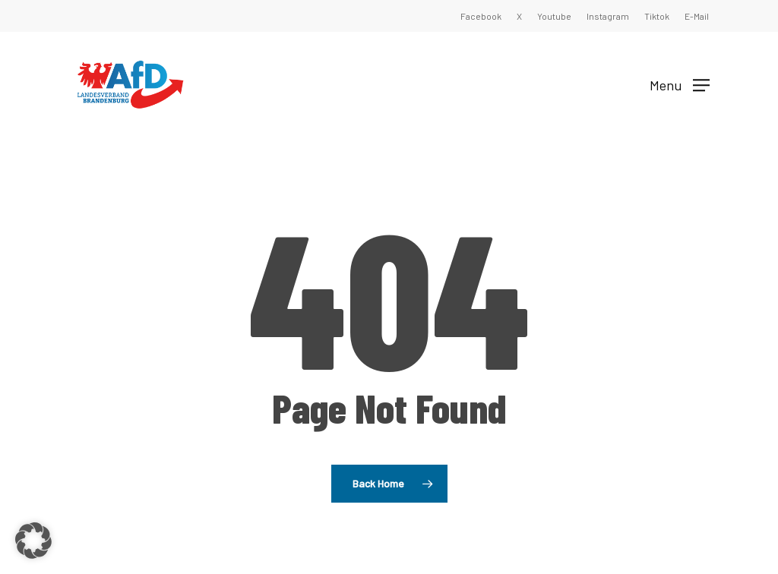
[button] (680, 83)
